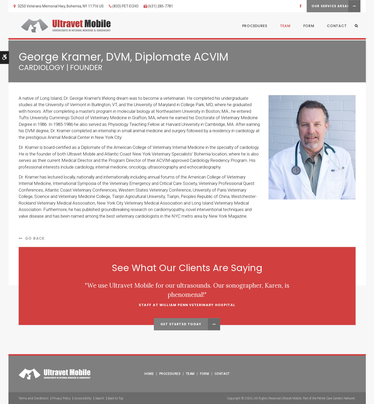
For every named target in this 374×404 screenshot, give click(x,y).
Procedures (252, 26)
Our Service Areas (322, 6)
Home (149, 373)
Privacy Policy (61, 398)
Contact (334, 26)
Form (306, 26)
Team (282, 26)
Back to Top (115, 398)
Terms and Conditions (34, 398)
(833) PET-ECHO (125, 6)
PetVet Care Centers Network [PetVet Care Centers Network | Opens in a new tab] (336, 398)
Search (99, 398)
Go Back (35, 238)
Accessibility (83, 398)
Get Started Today (181, 324)
